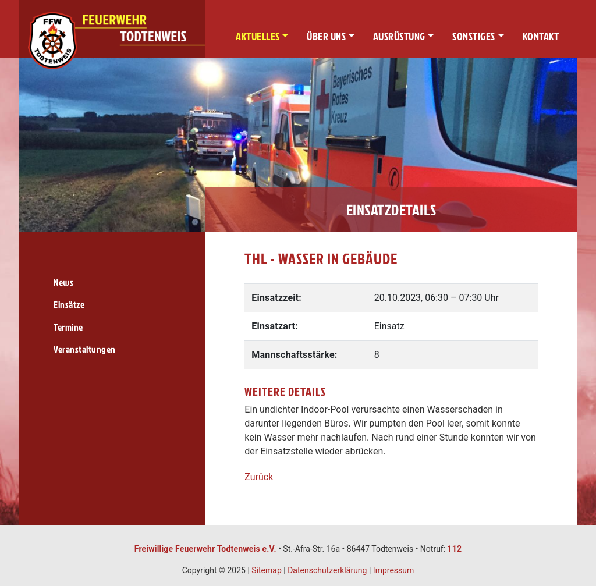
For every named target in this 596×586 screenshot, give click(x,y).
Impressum (393, 570)
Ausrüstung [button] (399, 36)
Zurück (258, 476)
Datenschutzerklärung (327, 570)
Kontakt (541, 36)
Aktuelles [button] (258, 36)
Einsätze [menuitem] (69, 304)
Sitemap (266, 570)
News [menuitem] (63, 282)
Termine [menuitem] (68, 327)
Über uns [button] (326, 36)
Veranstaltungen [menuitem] (85, 349)
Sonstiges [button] (473, 36)
